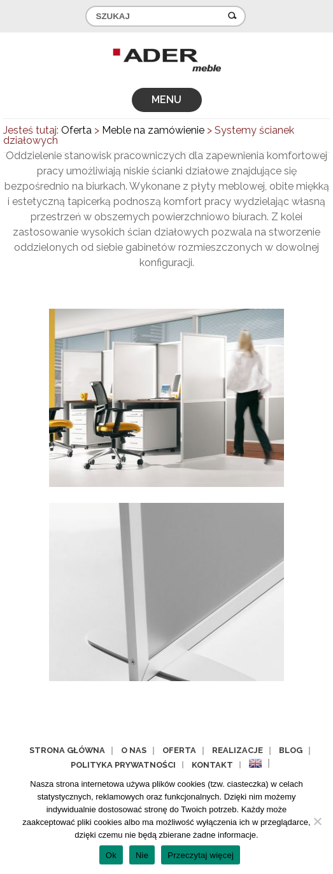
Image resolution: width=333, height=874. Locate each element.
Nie (142, 855)
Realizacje (237, 750)
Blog (290, 750)
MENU (166, 100)
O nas (133, 750)
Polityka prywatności (123, 765)
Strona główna (67, 750)
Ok (111, 855)
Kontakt (212, 765)
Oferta (179, 750)
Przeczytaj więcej (200, 855)
